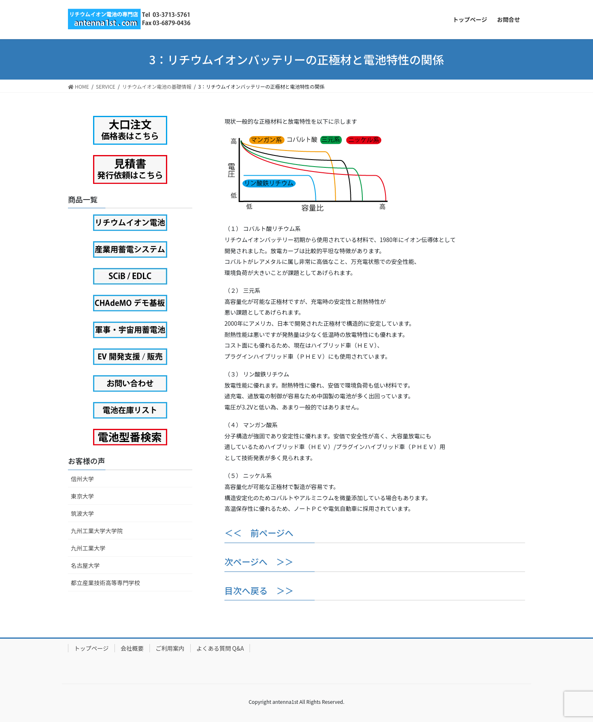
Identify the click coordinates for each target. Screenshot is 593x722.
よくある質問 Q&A (220, 648)
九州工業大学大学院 (97, 531)
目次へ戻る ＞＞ (259, 590)
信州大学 (82, 479)
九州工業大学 (88, 548)
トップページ (91, 648)
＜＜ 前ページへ (259, 533)
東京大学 (82, 496)
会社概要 (132, 648)
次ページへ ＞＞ (259, 561)
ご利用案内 (170, 648)
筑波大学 (82, 513)
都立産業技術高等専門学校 (105, 583)
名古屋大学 (85, 565)
